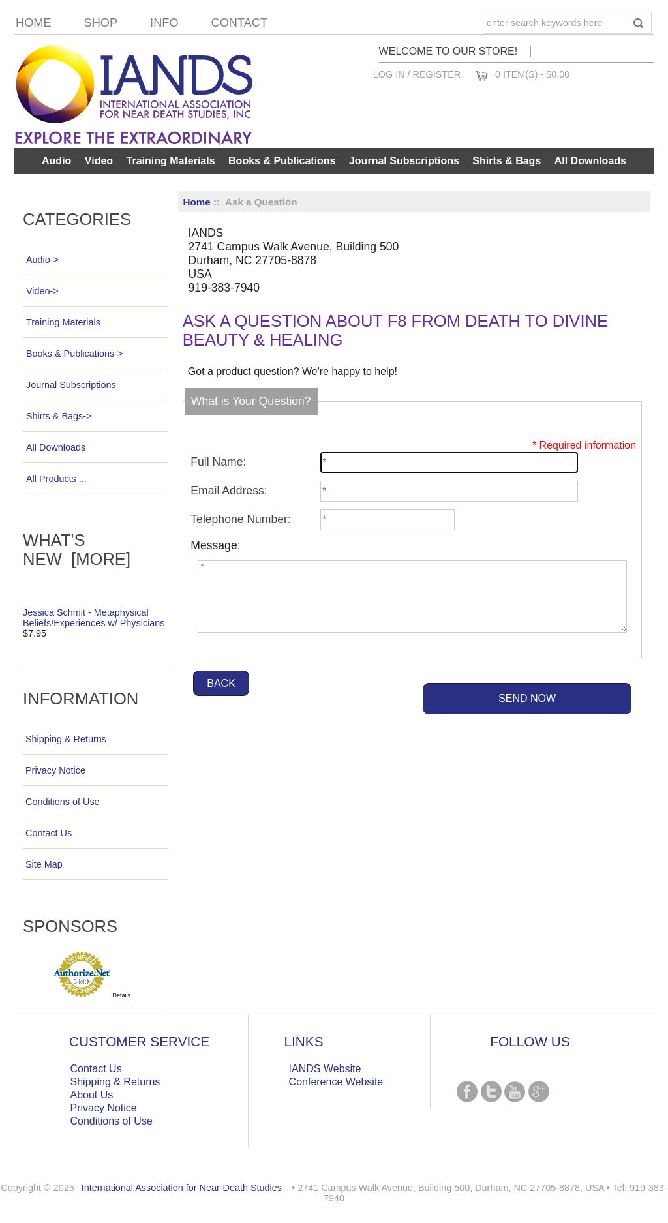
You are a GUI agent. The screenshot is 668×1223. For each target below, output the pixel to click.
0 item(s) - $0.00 (532, 74)
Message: (215, 545)
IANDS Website (325, 1068)
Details (122, 995)
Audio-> (42, 259)
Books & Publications (281, 160)
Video (99, 160)
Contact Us (48, 833)
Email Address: (228, 490)
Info (164, 22)
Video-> (42, 291)
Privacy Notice (55, 770)
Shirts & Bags (506, 160)
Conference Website (336, 1081)
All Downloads (590, 160)
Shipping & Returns (65, 739)
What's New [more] (76, 549)
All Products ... (56, 479)
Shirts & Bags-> (58, 416)
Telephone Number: (240, 519)
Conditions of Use (62, 801)
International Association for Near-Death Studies (182, 1188)
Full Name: (218, 461)
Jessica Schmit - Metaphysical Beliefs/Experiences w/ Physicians (94, 617)
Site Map (44, 864)
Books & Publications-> (74, 353)
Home (34, 22)
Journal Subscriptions (404, 160)
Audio (56, 160)
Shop (101, 22)
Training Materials (171, 160)
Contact (239, 22)
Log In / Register (417, 74)
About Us (92, 1094)
